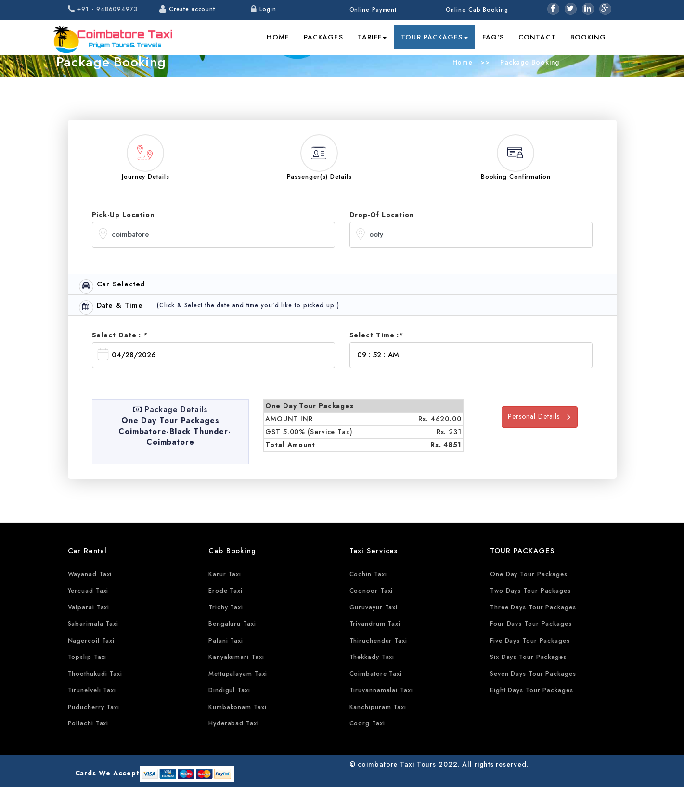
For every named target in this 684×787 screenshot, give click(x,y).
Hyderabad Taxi (233, 723)
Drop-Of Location (381, 214)
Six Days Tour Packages (528, 656)
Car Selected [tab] (112, 286)
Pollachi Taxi (88, 723)
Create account (192, 9)
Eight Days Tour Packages (531, 690)
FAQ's (493, 37)
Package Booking (528, 62)
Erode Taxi (225, 590)
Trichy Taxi (225, 607)
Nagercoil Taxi (91, 640)
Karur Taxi (224, 574)
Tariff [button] (372, 37)
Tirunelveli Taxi (92, 690)
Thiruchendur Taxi (378, 640)
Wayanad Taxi (90, 574)
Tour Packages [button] (434, 37)
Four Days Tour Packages (531, 623)
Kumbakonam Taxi (237, 706)
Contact (537, 37)
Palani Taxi (225, 640)
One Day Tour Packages (529, 574)
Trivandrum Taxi (375, 623)
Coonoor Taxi (371, 590)
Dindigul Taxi (229, 690)
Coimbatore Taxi (375, 673)
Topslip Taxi (87, 656)
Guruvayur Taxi (373, 607)
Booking (588, 37)
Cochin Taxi (368, 574)
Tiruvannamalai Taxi (381, 690)
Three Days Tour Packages (533, 607)
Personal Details (539, 417)
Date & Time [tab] (111, 307)
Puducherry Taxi (94, 706)
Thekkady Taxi (372, 656)
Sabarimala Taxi (93, 623)
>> (485, 62)
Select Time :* (376, 335)
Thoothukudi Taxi (95, 673)
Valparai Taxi (89, 607)
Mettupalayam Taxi (237, 673)
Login (267, 9)
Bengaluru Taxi (232, 623)
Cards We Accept (107, 773)
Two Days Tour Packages (530, 590)
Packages (323, 37)
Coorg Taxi (367, 723)
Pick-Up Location (123, 214)
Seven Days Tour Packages (533, 673)
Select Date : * (120, 335)
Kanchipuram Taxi (377, 706)
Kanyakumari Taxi (236, 656)
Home (278, 37)
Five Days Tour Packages (530, 640)
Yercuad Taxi (88, 590)
